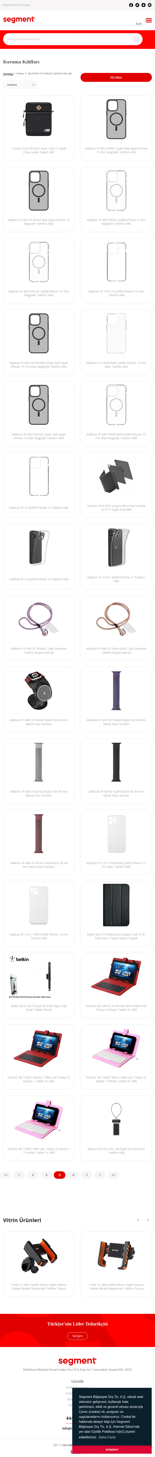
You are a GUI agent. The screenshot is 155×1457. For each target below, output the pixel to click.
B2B (139, 23)
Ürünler (20, 73)
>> (113, 1175)
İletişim (78, 1336)
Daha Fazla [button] (107, 1437)
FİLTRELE (116, 77)
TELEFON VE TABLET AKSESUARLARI (50, 73)
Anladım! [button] (112, 1449)
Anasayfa (7, 73)
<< (5, 1175)
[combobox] (20, 84)
